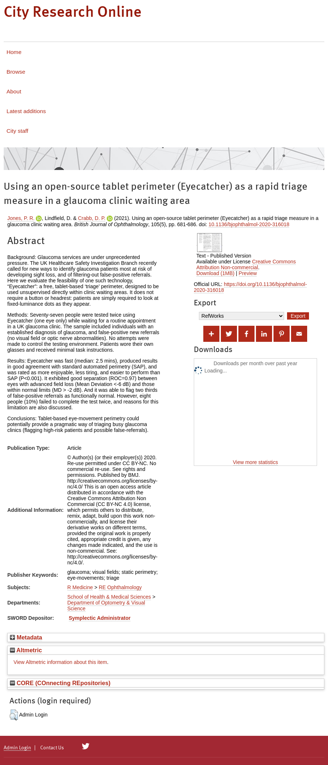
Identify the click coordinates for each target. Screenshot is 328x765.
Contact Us (52, 747)
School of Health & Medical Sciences (109, 597)
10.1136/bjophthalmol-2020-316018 (248, 224)
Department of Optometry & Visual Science (106, 605)
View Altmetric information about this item (60, 662)
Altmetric (26, 650)
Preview (248, 273)
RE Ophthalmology (120, 587)
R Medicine (80, 587)
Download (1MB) (215, 273)
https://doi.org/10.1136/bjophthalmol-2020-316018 (250, 287)
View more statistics (255, 462)
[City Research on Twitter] (85, 746)
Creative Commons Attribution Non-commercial (246, 264)
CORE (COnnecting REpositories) (60, 683)
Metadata (26, 637)
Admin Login (17, 747)
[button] (14, 715)
